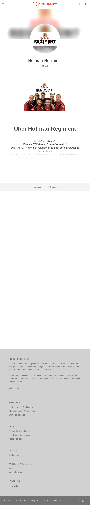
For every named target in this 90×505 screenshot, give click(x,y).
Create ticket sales (17, 415)
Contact (6, 500)
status (43, 500)
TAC (16, 500)
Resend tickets (15, 439)
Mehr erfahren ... (16, 388)
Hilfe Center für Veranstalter (21, 435)
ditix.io (11, 468)
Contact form (14, 455)
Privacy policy (29, 500)
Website (36, 187)
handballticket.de (16, 472)
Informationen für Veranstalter (22, 411)
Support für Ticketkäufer (19, 431)
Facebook (53, 187)
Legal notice (55, 500)
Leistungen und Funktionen (21, 407)
